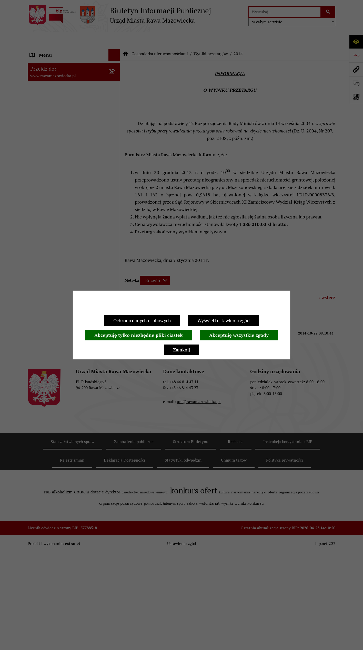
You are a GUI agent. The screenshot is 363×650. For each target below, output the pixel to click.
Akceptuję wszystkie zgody (239, 335)
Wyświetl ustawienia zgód (223, 320)
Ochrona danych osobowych (142, 320)
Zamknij (181, 350)
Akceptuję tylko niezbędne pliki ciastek (138, 335)
